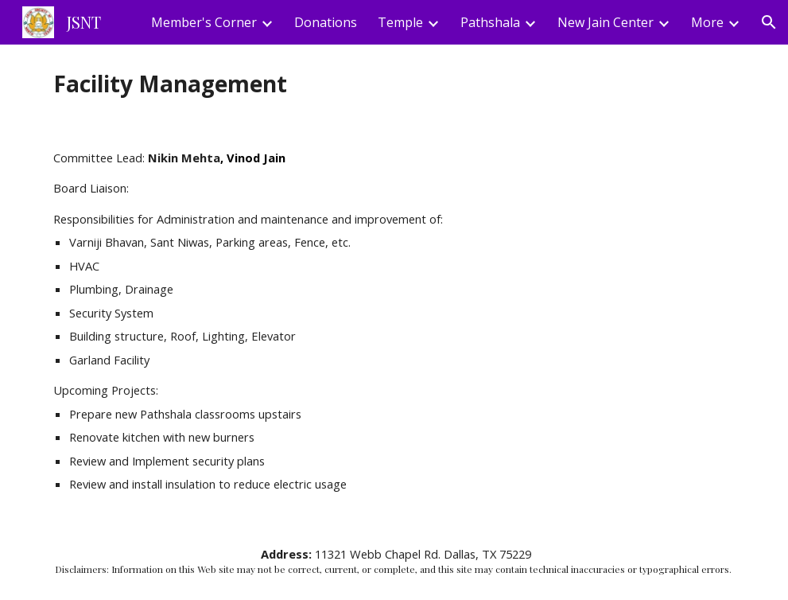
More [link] (707, 22)
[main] (394, 84)
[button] (769, 22)
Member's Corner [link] (204, 22)
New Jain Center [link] (605, 22)
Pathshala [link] (490, 22)
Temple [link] (400, 22)
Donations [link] (325, 22)
